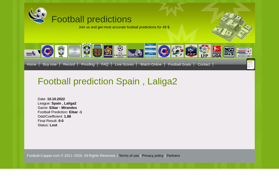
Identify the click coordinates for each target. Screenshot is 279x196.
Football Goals (179, 64)
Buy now (50, 64)
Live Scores (124, 64)
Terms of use (129, 156)
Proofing (88, 64)
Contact (204, 64)
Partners (173, 156)
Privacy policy (152, 156)
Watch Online (151, 64)
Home (32, 64)
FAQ (104, 64)
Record (69, 64)
